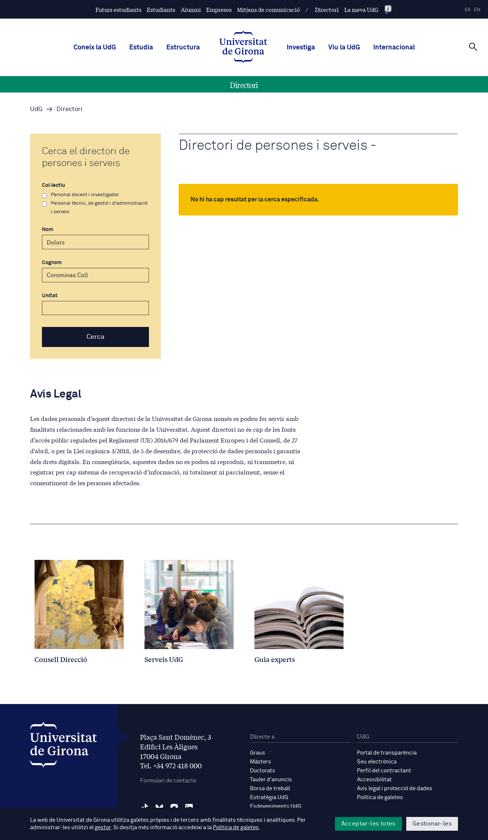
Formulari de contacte (168, 781)
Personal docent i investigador (80, 195)
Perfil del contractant (384, 770)
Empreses (219, 9)
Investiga (301, 47)
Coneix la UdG (95, 47)
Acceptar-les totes (368, 824)
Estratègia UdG (269, 797)
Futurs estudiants (118, 9)
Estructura (183, 47)
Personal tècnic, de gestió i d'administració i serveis (94, 207)
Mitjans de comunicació (268, 9)
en (477, 9)
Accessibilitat (374, 779)
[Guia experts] (299, 611)
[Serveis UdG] (189, 611)
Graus (257, 753)
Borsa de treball (270, 788)
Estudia (141, 47)
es (468, 9)
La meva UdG (361, 9)
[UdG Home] (243, 47)
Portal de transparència (387, 753)
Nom (95, 238)
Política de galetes (380, 797)
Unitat (95, 304)
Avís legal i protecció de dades (394, 788)
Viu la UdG (344, 47)
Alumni (191, 9)
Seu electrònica (377, 762)
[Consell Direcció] (79, 611)
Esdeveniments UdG (275, 806)
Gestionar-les (432, 824)
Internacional (394, 47)
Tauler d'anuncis (271, 779)
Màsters (260, 762)
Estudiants (161, 9)
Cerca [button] (95, 337)
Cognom (95, 271)
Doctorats (262, 770)
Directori (327, 9)
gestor (103, 827)
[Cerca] (473, 47)
